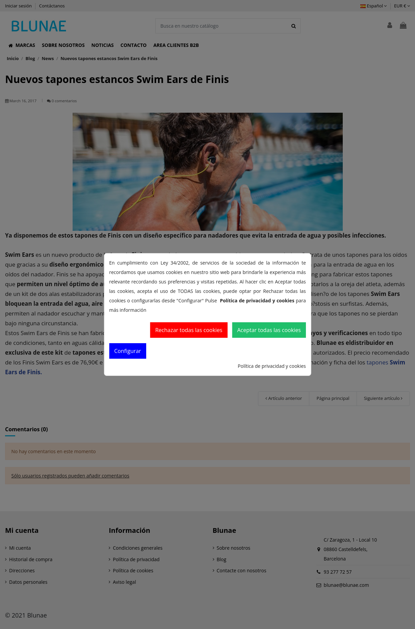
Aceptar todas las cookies (269, 330)
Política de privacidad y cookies (272, 366)
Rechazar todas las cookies (189, 330)
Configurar (127, 351)
